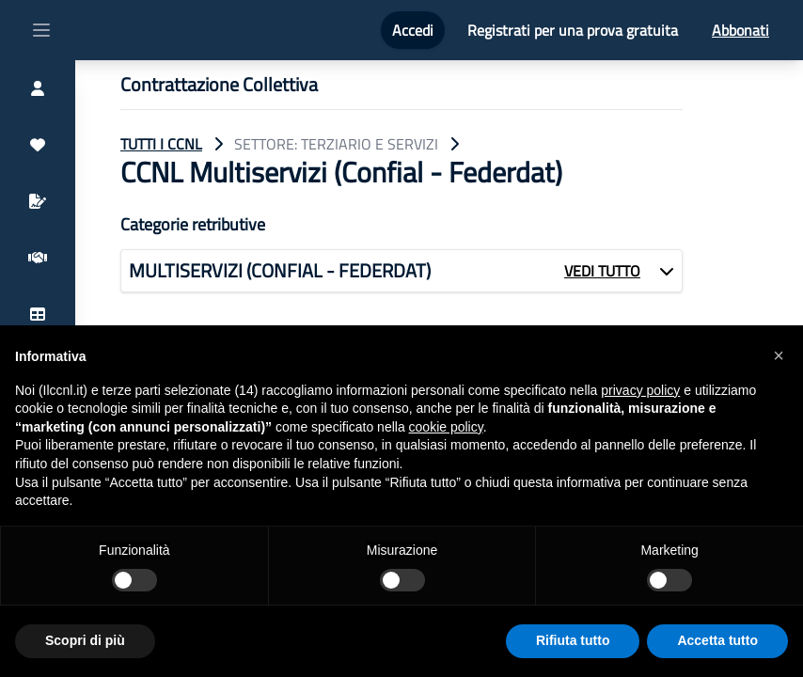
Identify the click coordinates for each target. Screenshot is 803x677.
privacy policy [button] (640, 390)
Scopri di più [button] (85, 640)
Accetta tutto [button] (717, 640)
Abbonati (740, 30)
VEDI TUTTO (602, 271)
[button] (779, 355)
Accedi (412, 30)
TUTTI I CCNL (161, 144)
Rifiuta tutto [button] (573, 640)
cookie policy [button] (446, 426)
